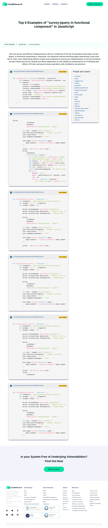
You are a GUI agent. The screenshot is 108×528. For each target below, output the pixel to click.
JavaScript (22, 44)
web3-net (77, 101)
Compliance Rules (77, 499)
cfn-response (79, 115)
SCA (25, 491)
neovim (77, 104)
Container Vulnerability (30, 497)
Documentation (76, 495)
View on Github (62, 71)
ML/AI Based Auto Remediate (51, 499)
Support (65, 493)
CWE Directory (94, 495)
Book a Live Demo (54, 469)
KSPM (44, 501)
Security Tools (93, 491)
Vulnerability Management (50, 497)
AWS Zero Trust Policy (78, 504)
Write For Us (65, 504)
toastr (76, 92)
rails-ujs (77, 120)
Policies (65, 495)
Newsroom (66, 509)
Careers (65, 491)
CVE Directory (93, 493)
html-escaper (78, 94)
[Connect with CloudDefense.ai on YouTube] (8, 515)
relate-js (77, 113)
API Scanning (27, 501)
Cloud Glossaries (76, 497)
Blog (73, 491)
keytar (76, 78)
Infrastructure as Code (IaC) (31, 504)
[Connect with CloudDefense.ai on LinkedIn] (8, 510)
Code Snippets (9, 44)
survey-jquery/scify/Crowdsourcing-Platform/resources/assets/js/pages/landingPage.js (29, 113)
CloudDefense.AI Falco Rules (79, 510)
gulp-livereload (79, 117)
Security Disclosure (65, 498)
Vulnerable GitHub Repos (78, 506)
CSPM (44, 491)
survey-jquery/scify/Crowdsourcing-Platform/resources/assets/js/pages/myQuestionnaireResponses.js (29, 71)
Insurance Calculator (77, 501)
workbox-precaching (81, 90)
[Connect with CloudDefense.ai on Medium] (19, 515)
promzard (77, 76)
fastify (76, 97)
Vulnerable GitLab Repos (78, 508)
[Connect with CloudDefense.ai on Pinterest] (14, 515)
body (76, 99)
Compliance (46, 504)
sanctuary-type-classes (82, 108)
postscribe (78, 85)
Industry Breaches (94, 497)
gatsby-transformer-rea (81, 88)
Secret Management (29, 499)
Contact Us (66, 501)
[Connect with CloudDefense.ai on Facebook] (19, 510)
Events (64, 507)
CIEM (44, 493)
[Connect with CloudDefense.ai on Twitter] (14, 510)
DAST (25, 495)
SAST (25, 493)
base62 (77, 83)
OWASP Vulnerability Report (95, 504)
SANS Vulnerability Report (95, 500)
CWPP (44, 495)
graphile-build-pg (80, 110)
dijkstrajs (77, 106)
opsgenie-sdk (79, 81)
